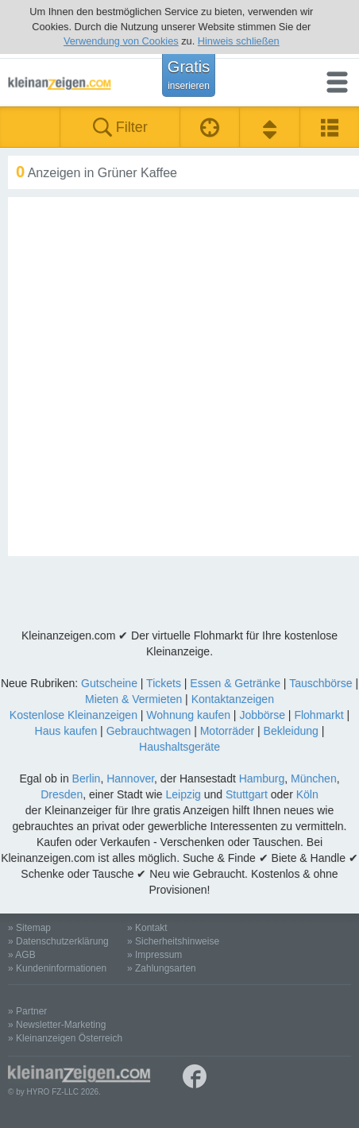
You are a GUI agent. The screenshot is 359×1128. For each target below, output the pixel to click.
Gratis (189, 74)
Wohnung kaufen (188, 715)
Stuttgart (247, 794)
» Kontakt (147, 927)
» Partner (27, 1011)
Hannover (130, 778)
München (314, 778)
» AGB (22, 954)
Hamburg (262, 778)
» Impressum (154, 954)
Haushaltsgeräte (179, 746)
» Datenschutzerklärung (58, 941)
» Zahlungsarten (161, 968)
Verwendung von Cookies (121, 41)
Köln (307, 794)
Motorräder (227, 730)
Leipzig (182, 794)
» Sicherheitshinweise (173, 941)
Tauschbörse (320, 683)
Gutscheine (109, 683)
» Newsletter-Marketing (57, 1024)
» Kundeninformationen (57, 968)
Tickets (163, 683)
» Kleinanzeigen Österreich (65, 1038)
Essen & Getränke (235, 683)
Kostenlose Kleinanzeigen (73, 715)
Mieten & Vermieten (133, 699)
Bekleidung (291, 730)
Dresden (62, 794)
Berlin (86, 778)
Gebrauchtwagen (148, 730)
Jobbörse (262, 715)
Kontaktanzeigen (232, 699)
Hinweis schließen (239, 41)
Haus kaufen (66, 730)
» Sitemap (29, 927)
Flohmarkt (318, 715)
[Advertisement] (179, 376)
